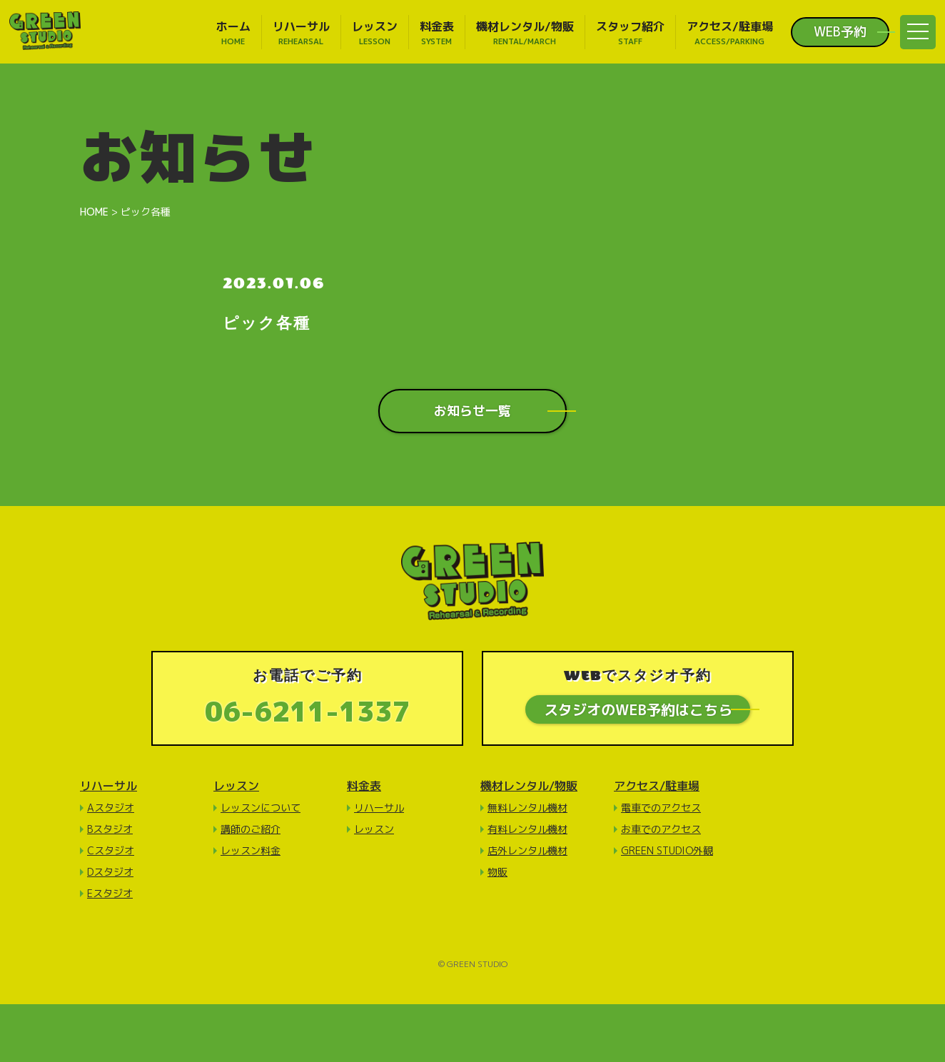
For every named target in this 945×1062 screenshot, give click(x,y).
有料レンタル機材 (527, 829)
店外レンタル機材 (527, 851)
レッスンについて (260, 808)
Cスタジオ (110, 851)
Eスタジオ (110, 894)
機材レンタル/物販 (528, 786)
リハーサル (108, 786)
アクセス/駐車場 (656, 786)
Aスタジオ (110, 808)
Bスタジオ (110, 829)
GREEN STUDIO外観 (667, 851)
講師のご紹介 (251, 829)
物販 (497, 872)
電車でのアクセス (661, 808)
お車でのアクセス (661, 829)
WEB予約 (840, 32)
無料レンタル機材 (527, 808)
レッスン (236, 786)
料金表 (364, 786)
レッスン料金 (251, 851)
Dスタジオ (110, 872)
